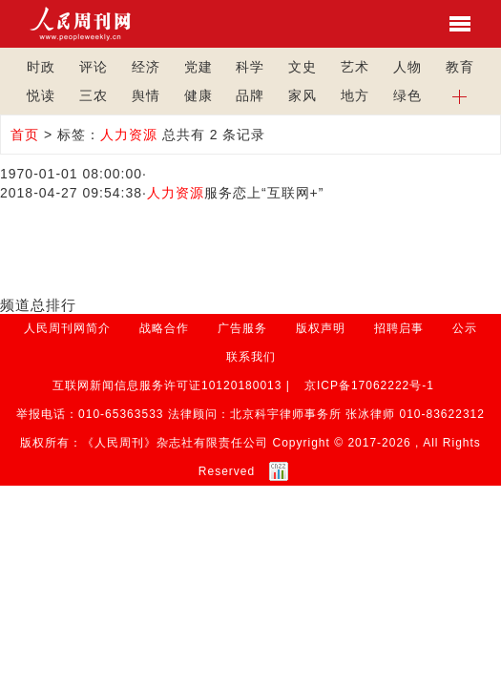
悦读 (41, 95)
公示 (464, 328)
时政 (41, 66)
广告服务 (242, 328)
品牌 (250, 95)
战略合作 (164, 328)
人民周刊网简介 (67, 328)
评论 (93, 66)
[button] (459, 95)
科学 (250, 66)
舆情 (146, 95)
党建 (198, 66)
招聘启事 (399, 328)
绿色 (407, 95)
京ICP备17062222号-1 (369, 385)
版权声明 (320, 328)
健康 (198, 95)
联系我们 (251, 357)
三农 (93, 95)
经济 (146, 66)
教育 (460, 66)
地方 (355, 95)
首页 (24, 134)
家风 (302, 95)
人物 (407, 66)
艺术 (355, 66)
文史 (302, 66)
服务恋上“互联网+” (235, 192)
